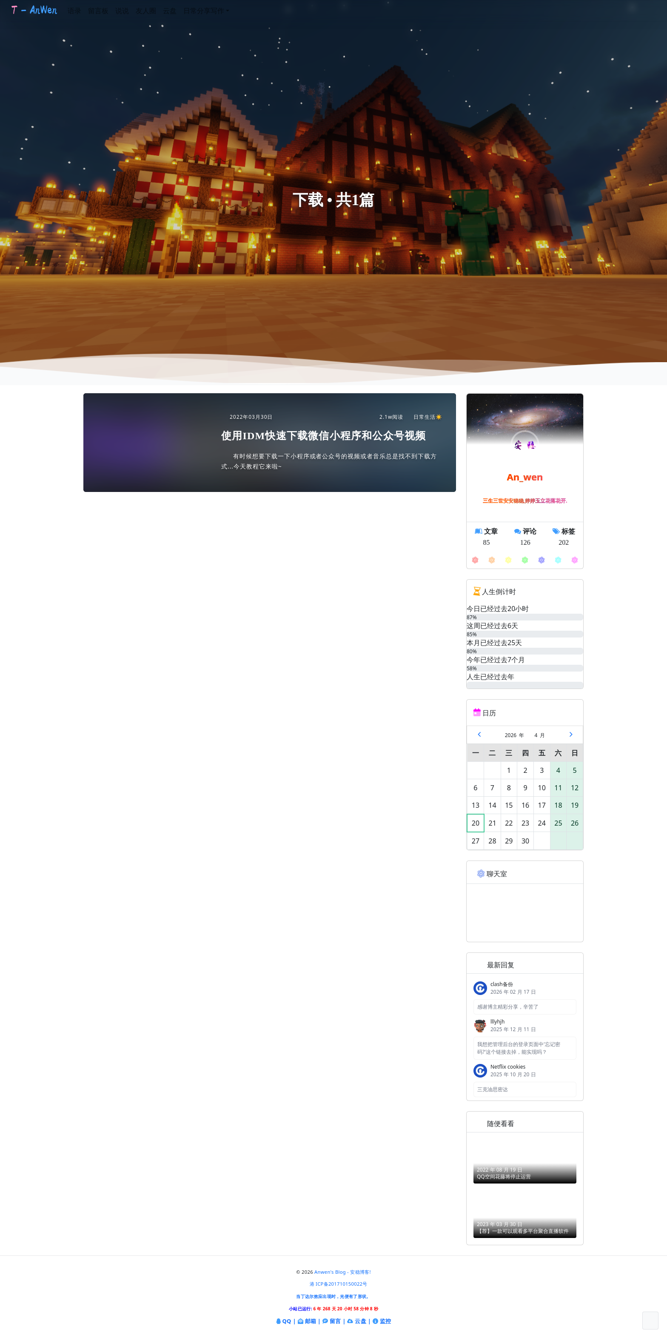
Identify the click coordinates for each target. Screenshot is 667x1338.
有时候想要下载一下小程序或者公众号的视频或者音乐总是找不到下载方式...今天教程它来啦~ (329, 461)
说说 (136, 10)
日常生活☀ (423, 417)
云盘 (184, 10)
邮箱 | (309, 1321)
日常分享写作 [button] (218, 10)
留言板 (113, 10)
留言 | (334, 1321)
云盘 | (359, 1321)
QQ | (286, 1321)
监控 (382, 1321)
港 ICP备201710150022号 (339, 1284)
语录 (89, 10)
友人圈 (160, 10)
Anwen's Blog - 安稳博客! (342, 1272)
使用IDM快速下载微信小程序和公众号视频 (323, 435)
